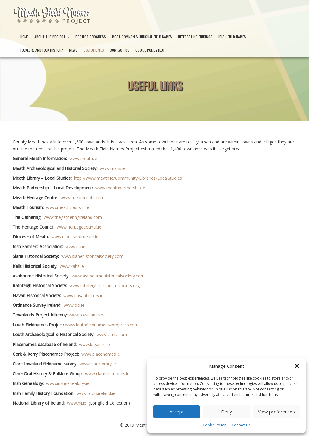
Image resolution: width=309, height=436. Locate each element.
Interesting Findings (195, 36)
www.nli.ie (76, 403)
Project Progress (90, 36)
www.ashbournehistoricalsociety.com (108, 276)
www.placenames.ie (100, 354)
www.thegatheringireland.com (73, 217)
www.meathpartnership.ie (120, 188)
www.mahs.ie (113, 168)
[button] (297, 366)
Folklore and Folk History (41, 50)
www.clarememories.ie (107, 374)
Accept (177, 412)
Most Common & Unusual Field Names (142, 36)
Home (24, 36)
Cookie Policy (214, 425)
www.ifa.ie (75, 246)
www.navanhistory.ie (83, 295)
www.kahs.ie (72, 266)
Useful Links (94, 50)
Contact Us (241, 425)
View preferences (276, 412)
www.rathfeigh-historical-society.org (104, 285)
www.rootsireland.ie (96, 393)
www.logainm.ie (94, 344)
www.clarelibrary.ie (98, 364)
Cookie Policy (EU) (149, 50)
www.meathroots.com (82, 197)
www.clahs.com (112, 334)
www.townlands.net (88, 315)
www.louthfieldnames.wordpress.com (102, 325)
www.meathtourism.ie (67, 207)
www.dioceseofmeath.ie (74, 236)
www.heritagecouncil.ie (79, 227)
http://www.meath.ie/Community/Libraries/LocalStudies (128, 178)
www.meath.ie (83, 158)
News (73, 50)
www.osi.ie (74, 305)
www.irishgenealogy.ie (67, 383)
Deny (226, 412)
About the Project (51, 36)
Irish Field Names (232, 36)
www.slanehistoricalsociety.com (92, 256)
